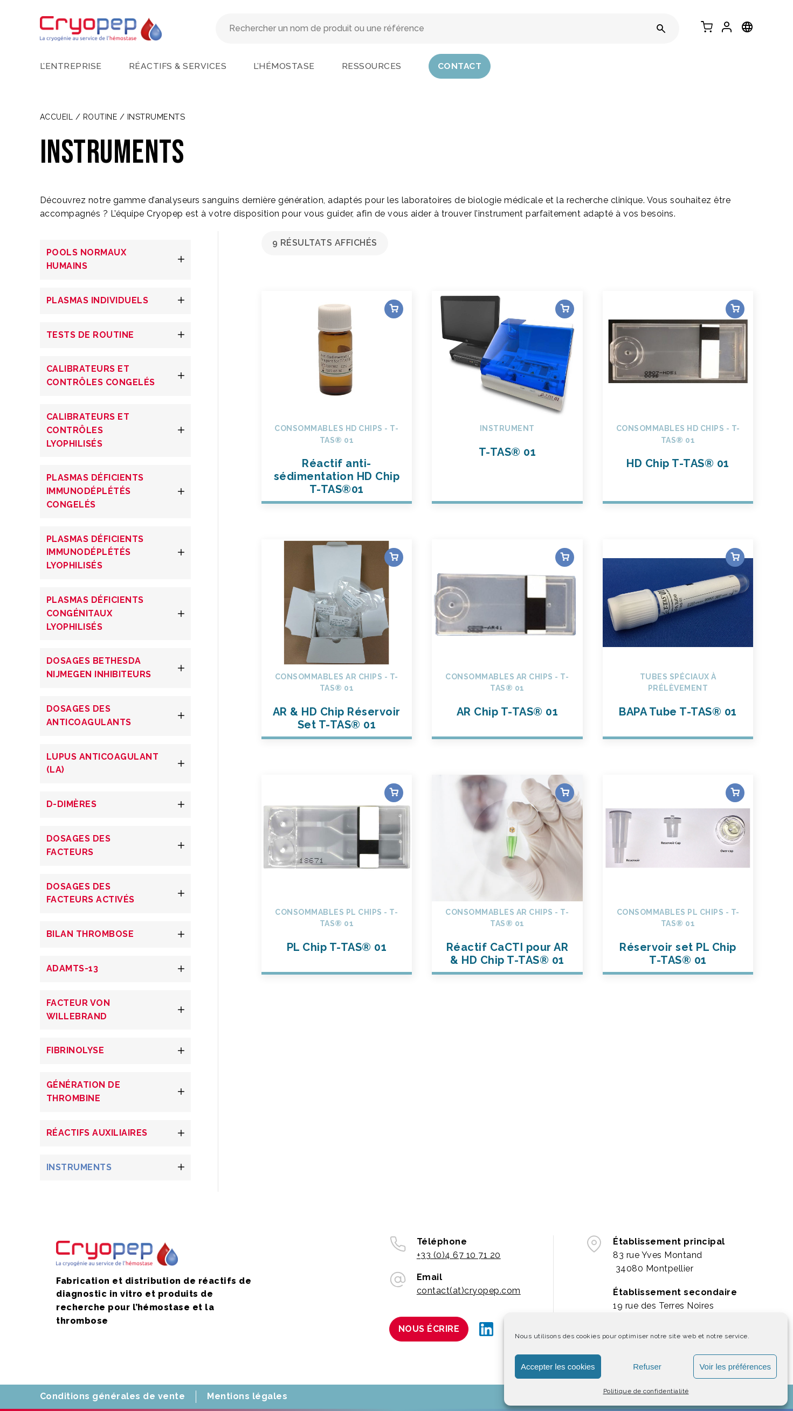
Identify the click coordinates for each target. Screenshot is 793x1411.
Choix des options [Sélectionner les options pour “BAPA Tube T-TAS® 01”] (735, 557)
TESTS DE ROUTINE (90, 335)
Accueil (56, 117)
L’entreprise (71, 66)
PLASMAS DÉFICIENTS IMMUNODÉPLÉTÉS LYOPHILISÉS (95, 552)
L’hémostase (284, 66)
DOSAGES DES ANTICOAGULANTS (89, 715)
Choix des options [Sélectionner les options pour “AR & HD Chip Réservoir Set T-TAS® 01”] (393, 557)
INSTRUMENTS (79, 1167)
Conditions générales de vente (112, 1396)
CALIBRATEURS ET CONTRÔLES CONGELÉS (100, 375)
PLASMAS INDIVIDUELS (97, 300)
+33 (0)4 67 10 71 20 (459, 1255)
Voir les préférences (735, 1366)
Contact (460, 66)
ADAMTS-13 (72, 968)
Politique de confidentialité (646, 1391)
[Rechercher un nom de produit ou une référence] (661, 28)
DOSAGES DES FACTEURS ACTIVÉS (90, 893)
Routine (100, 117)
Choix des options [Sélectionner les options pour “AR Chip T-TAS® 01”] (564, 557)
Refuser (647, 1366)
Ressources (372, 66)
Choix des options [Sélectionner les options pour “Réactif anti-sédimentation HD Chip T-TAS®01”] (393, 309)
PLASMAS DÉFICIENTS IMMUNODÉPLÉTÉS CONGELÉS (95, 491)
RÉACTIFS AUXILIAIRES (97, 1133)
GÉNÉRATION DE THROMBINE (83, 1091)
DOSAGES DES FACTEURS (78, 845)
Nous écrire (429, 1329)
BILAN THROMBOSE (90, 934)
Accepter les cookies (558, 1366)
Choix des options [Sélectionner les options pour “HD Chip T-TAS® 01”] (735, 309)
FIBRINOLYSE (75, 1050)
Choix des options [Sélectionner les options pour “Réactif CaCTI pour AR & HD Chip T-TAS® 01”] (564, 792)
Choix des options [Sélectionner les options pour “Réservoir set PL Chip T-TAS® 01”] (735, 792)
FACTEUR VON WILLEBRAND (78, 1009)
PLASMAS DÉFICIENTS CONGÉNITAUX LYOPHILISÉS (95, 613)
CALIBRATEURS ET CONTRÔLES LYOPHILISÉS (88, 430)
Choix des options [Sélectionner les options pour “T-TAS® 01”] (564, 309)
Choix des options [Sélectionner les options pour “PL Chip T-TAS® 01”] (393, 792)
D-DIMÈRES (71, 804)
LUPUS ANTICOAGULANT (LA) (102, 763)
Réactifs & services (178, 66)
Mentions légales (247, 1396)
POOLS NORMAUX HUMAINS (86, 259)
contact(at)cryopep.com (469, 1290)
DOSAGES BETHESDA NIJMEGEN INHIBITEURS (98, 667)
